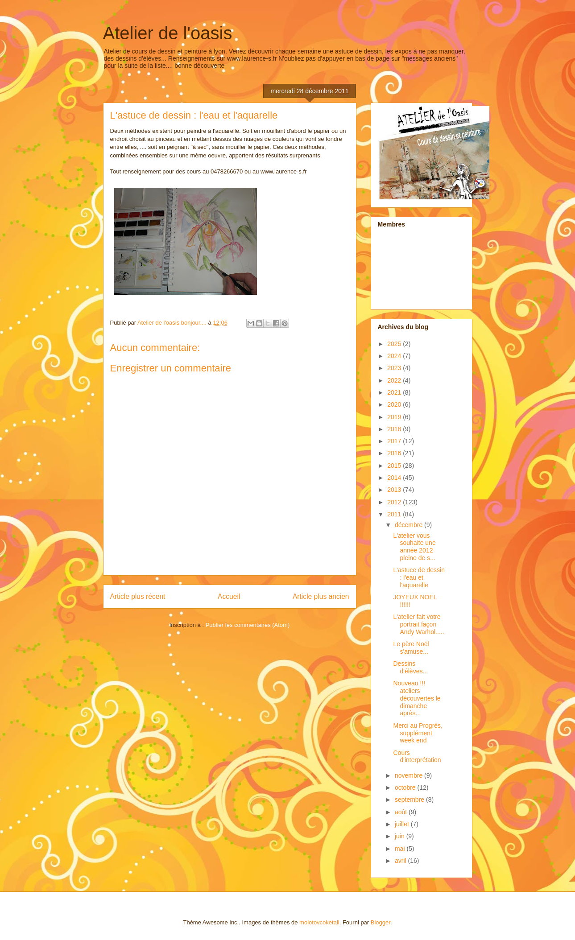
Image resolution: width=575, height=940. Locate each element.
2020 (395, 404)
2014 (395, 477)
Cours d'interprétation (417, 756)
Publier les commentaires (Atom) (248, 625)
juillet (403, 824)
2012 (395, 502)
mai (400, 848)
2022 (395, 380)
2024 (395, 355)
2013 (395, 489)
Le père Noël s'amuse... (411, 647)
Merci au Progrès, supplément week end (417, 733)
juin (400, 836)
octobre (406, 787)
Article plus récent (137, 596)
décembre (409, 524)
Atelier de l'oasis (167, 33)
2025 (395, 343)
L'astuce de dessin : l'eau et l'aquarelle (419, 577)
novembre (409, 775)
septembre (410, 799)
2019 (395, 417)
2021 (395, 392)
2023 (395, 367)
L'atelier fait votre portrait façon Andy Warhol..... (418, 624)
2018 (395, 429)
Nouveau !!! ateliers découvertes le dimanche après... (416, 698)
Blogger (380, 922)
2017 (395, 441)
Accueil (229, 596)
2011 (395, 514)
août (402, 812)
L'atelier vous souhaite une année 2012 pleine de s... (414, 546)
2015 (395, 465)
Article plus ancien (321, 596)
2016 (395, 453)
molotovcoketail (319, 922)
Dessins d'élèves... (410, 667)
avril (401, 860)
